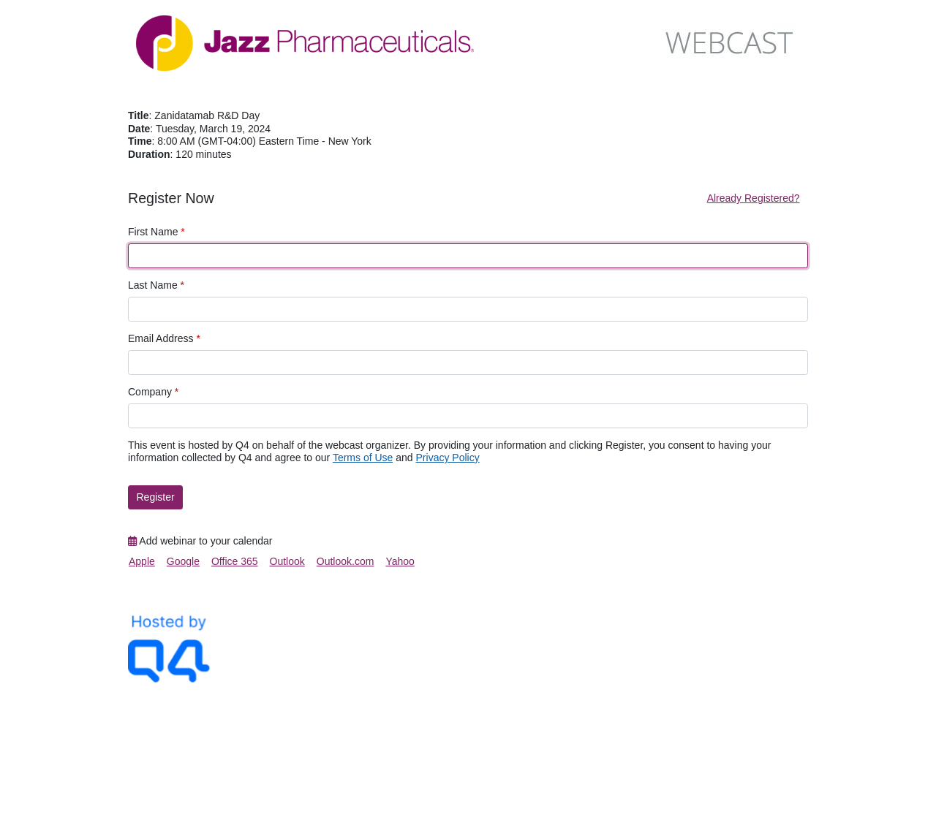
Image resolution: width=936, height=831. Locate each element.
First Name (156, 232)
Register (156, 497)
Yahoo (399, 561)
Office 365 (234, 561)
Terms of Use (363, 457)
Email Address (164, 338)
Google (183, 561)
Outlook (287, 561)
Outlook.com (345, 561)
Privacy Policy (448, 457)
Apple (142, 561)
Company (153, 392)
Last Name (156, 285)
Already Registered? (753, 198)
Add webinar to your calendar (200, 541)
